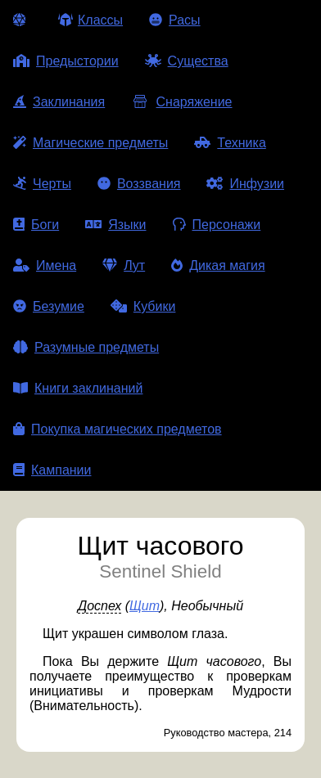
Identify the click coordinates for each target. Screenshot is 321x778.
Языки (115, 225)
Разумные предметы (86, 347)
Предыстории (66, 61)
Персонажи (217, 225)
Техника (229, 143)
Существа (186, 61)
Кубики (143, 306)
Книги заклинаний (77, 388)
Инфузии (245, 184)
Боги (36, 225)
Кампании (52, 470)
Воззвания (139, 184)
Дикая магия (217, 265)
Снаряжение (181, 102)
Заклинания (59, 102)
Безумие (48, 306)
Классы (90, 20)
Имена (44, 265)
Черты (42, 184)
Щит (144, 606)
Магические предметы (90, 143)
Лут (123, 265)
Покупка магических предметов (117, 429)
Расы (175, 20)
